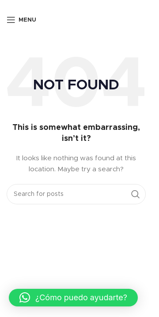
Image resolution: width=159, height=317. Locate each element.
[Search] (76, 194)
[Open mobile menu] (21, 20)
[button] (73, 297)
